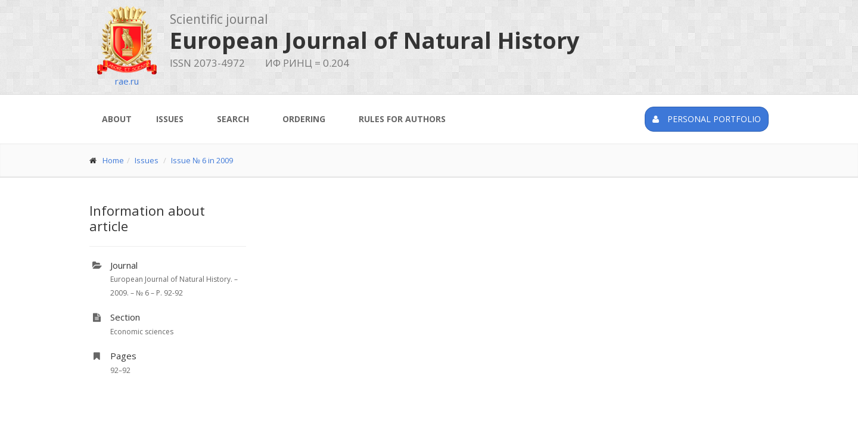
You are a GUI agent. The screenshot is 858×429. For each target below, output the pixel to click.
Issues (170, 119)
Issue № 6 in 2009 (202, 160)
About (117, 119)
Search (233, 119)
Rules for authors (402, 119)
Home (113, 160)
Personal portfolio (706, 119)
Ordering (303, 119)
